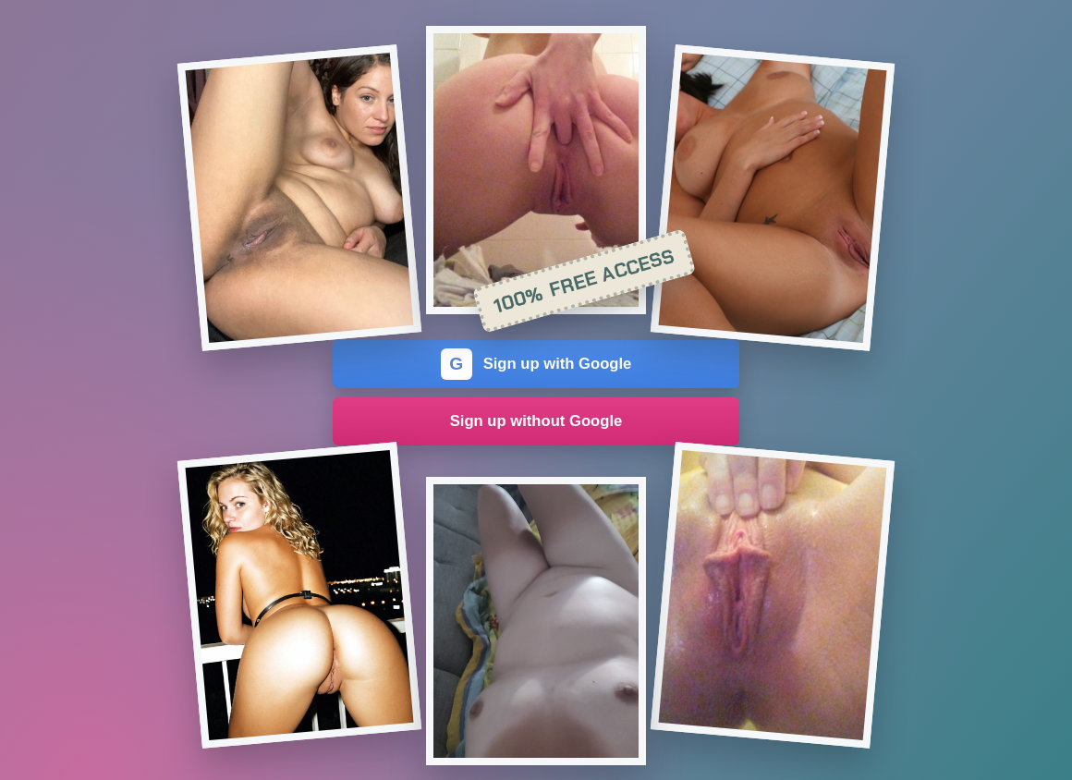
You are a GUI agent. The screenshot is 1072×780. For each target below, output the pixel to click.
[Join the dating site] (299, 197)
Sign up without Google (536, 421)
